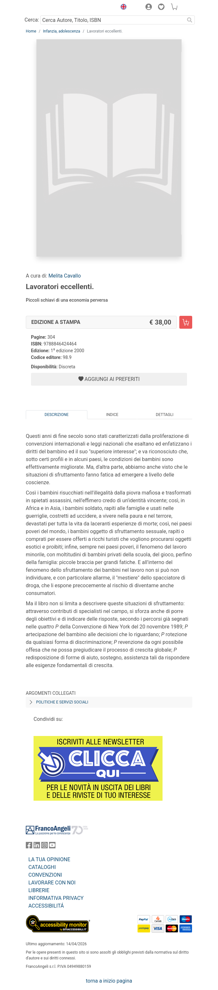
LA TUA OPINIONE (49, 859)
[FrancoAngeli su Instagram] (44, 847)
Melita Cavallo (64, 276)
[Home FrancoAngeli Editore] (47, 7)
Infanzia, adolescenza (61, 31)
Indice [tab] (112, 414)
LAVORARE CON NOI (51, 883)
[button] (122, 8)
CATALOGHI (42, 867)
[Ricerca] (189, 19)
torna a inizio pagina (109, 981)
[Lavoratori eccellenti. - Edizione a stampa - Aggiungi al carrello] (185, 322)
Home (31, 31)
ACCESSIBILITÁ (46, 906)
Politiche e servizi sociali (62, 702)
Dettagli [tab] (164, 414)
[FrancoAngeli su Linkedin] (37, 847)
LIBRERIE (38, 890)
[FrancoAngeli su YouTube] (52, 847)
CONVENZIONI (45, 875)
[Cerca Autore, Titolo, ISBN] (112, 19)
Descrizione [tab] (56, 414)
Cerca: (32, 20)
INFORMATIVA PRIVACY (56, 898)
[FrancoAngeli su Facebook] (29, 847)
